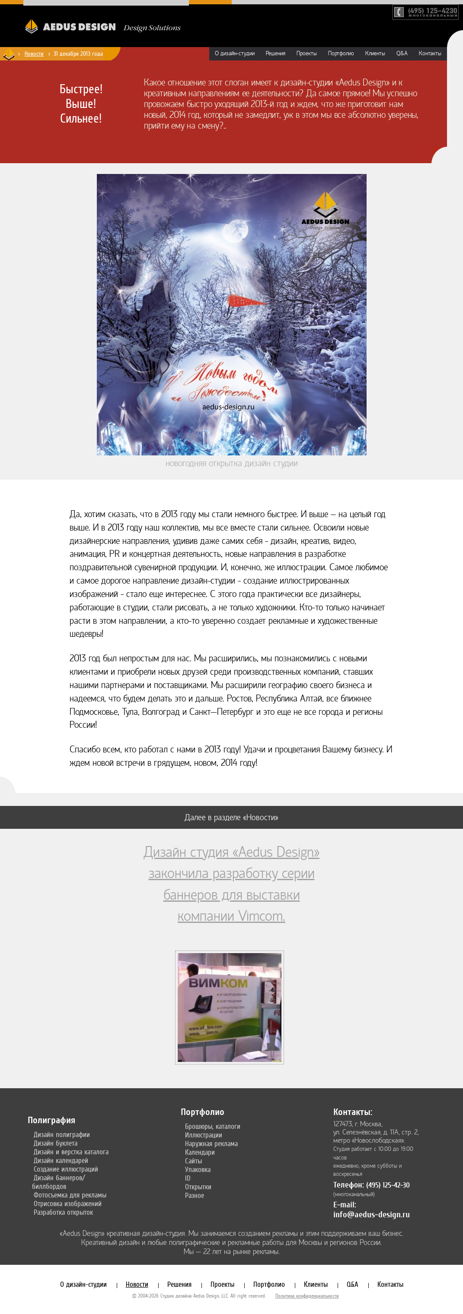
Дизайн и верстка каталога (71, 1151)
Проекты (307, 53)
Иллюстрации (203, 1135)
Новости (137, 1284)
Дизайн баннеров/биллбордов (58, 1182)
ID (188, 1178)
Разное (194, 1195)
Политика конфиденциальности (307, 1296)
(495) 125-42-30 (388, 1185)
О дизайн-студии (235, 53)
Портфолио (341, 53)
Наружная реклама (211, 1143)
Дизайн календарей (61, 1160)
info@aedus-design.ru (371, 1214)
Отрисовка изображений (68, 1203)
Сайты (193, 1160)
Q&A (402, 53)
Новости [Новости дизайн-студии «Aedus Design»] (34, 53)
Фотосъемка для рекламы (70, 1195)
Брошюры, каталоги (212, 1126)
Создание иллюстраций (66, 1169)
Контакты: (352, 1112)
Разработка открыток (63, 1212)
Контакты (430, 53)
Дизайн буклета (55, 1143)
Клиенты (375, 53)
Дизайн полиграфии (62, 1134)
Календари (200, 1152)
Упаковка (198, 1169)
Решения (275, 53)
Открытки (198, 1186)
